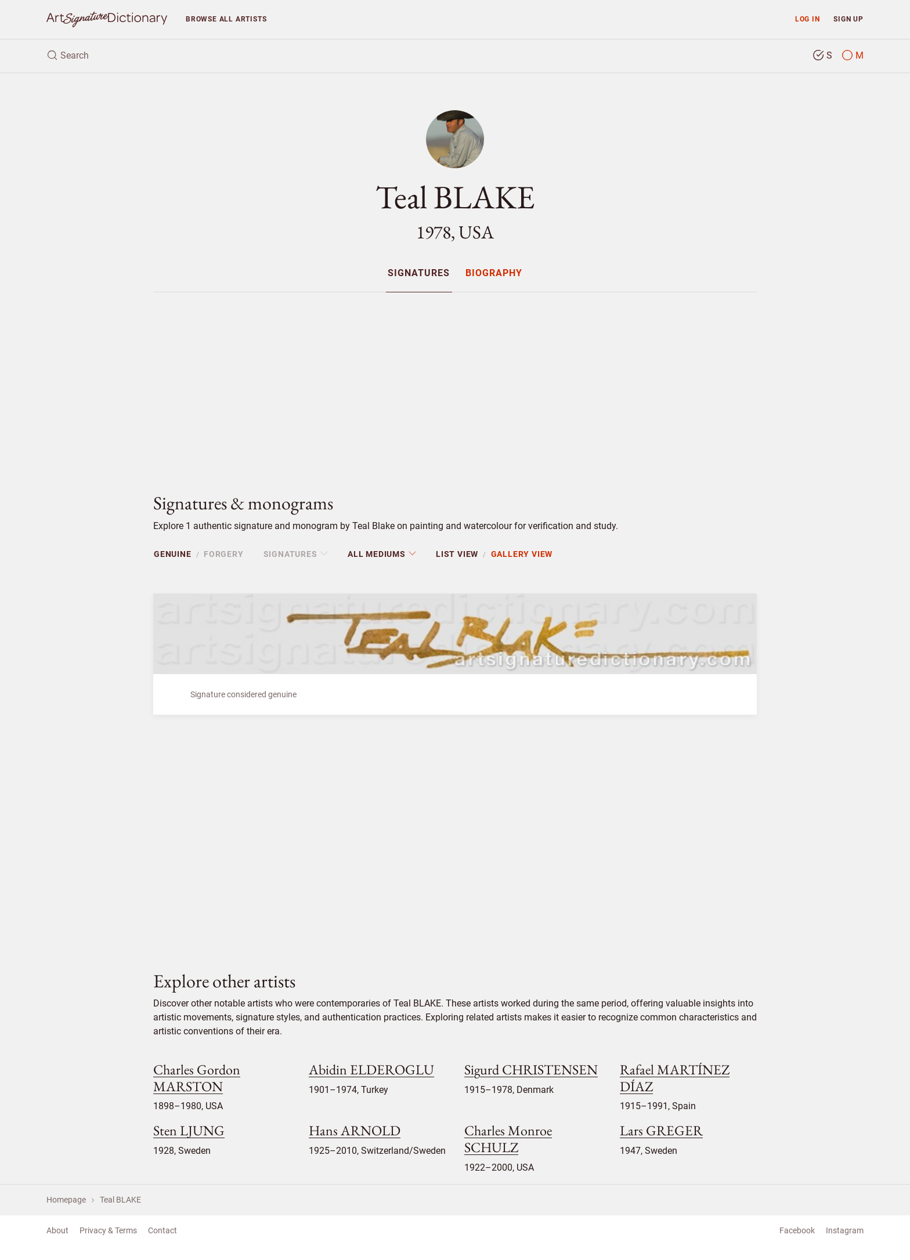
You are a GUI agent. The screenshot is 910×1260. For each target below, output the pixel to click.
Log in (807, 19)
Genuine (173, 554)
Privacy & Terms (108, 1230)
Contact (162, 1230)
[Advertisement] (455, 383)
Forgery (224, 554)
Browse (226, 19)
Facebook (797, 1230)
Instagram (845, 1230)
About (57, 1230)
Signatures (419, 273)
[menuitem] (418, 272)
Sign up (848, 19)
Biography (493, 273)
